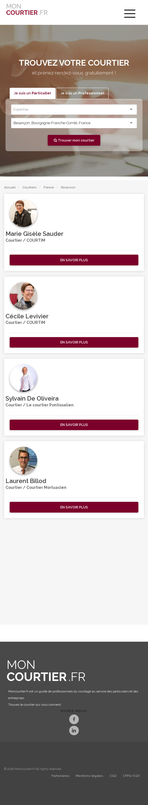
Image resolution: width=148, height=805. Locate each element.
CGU (113, 776)
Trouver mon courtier (74, 140)
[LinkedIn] (74, 731)
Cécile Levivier (27, 316)
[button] (74, 260)
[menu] (129, 14)
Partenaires (60, 776)
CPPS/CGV (131, 776)
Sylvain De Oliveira (32, 398)
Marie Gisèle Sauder (34, 233)
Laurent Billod (26, 480)
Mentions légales (89, 776)
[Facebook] (74, 720)
